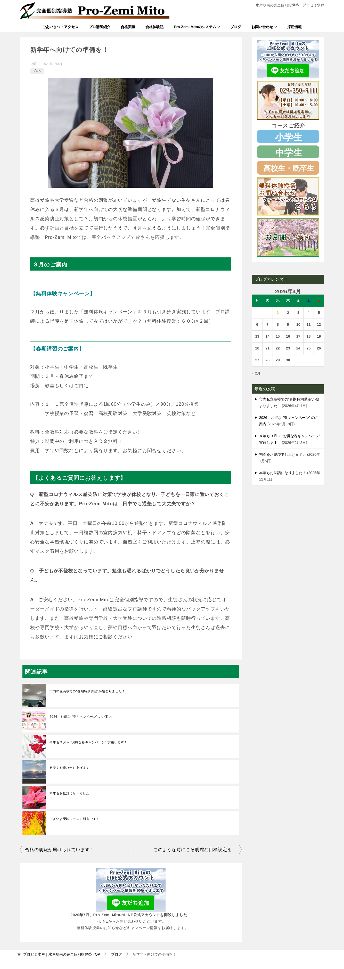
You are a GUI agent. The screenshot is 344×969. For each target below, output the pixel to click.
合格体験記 (154, 27)
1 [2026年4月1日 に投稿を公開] (278, 313)
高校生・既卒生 (289, 168)
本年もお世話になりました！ (71, 793)
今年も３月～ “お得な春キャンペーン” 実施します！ (88, 742)
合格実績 (128, 27)
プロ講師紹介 (99, 27)
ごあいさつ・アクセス (60, 27)
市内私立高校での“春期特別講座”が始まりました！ (87, 691)
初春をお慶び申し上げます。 (71, 768)
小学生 (288, 137)
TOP (61, 954)
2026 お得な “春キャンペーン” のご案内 (81, 717)
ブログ (235, 27)
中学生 (288, 153)
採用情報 (294, 27)
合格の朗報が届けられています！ (59, 849)
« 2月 (256, 373)
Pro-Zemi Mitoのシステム (195, 27)
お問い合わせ (262, 27)
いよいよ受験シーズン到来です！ (75, 819)
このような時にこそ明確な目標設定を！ (194, 849)
